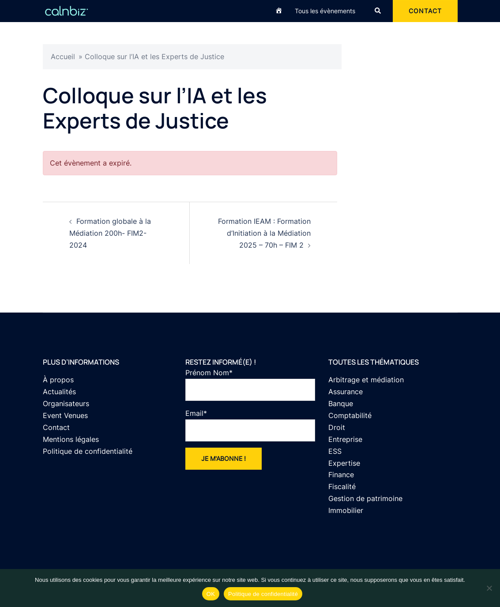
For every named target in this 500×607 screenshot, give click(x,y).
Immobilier (345, 510)
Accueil (63, 56)
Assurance (345, 391)
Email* (250, 425)
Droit (336, 427)
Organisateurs (66, 403)
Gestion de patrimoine (365, 498)
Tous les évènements (325, 11)
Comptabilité (350, 415)
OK (211, 594)
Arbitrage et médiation (366, 379)
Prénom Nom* (250, 384)
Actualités (59, 391)
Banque (340, 403)
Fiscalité (342, 486)
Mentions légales (71, 439)
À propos (58, 379)
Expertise (344, 463)
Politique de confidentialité (87, 451)
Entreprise (345, 439)
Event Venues (65, 415)
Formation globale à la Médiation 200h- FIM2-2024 (110, 233)
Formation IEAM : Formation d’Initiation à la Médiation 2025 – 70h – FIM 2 (264, 233)
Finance (341, 474)
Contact (56, 427)
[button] (378, 11)
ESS (335, 451)
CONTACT (425, 11)
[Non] (489, 588)
